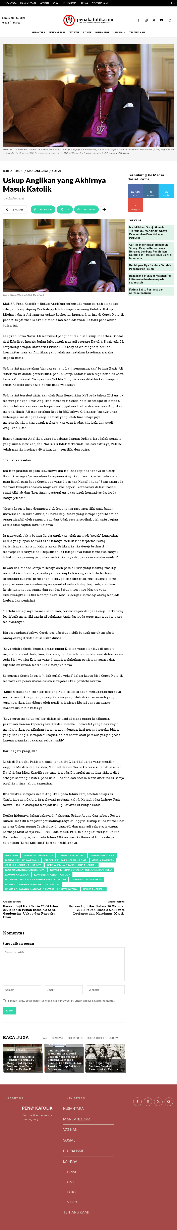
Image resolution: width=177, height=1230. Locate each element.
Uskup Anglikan (93, 889)
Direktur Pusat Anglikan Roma (65, 860)
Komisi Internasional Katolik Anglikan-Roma (81, 869)
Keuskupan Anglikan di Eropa (25, 869)
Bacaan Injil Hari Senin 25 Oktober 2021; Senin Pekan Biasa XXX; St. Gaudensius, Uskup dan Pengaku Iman (30, 911)
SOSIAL (56, 171)
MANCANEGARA (37, 171)
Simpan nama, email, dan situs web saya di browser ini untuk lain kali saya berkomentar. (61, 1000)
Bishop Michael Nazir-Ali (22, 860)
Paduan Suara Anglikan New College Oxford (35, 879)
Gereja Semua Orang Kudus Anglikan (71, 865)
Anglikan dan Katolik (38, 855)
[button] (170, 20)
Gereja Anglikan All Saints (23, 865)
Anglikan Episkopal (72, 855)
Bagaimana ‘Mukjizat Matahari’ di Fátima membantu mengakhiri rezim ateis (150, 279)
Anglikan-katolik (103, 855)
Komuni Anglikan (16, 874)
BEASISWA (57, 1038)
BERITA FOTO (75, 1038)
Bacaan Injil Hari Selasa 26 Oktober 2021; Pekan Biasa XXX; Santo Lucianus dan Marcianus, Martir (97, 909)
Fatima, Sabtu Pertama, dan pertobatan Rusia (146, 291)
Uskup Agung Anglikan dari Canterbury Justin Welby (41, 889)
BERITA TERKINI (13, 171)
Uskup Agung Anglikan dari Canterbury (32, 884)
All (45, 1038)
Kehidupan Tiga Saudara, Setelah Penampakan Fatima (103, 1066)
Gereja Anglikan (103, 860)
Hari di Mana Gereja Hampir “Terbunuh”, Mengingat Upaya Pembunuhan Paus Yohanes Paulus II (20, 1063)
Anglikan (11, 855)
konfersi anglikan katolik (52, 874)
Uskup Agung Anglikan (86, 879)
